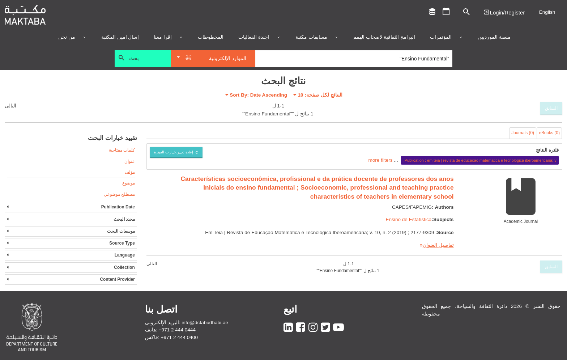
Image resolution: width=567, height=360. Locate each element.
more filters (380, 160)
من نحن (66, 37)
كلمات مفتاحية (122, 150)
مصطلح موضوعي (119, 194)
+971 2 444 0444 (177, 330)
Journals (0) (522, 132)
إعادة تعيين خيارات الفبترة (173, 152)
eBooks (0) (549, 132)
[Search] (353, 58)
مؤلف (130, 172)
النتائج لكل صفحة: (320, 95)
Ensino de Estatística (408, 219)
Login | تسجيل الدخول (504, 12)
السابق (551, 108)
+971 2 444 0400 (179, 337)
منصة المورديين (494, 37)
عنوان (129, 161)
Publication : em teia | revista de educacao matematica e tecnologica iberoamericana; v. (480, 160)
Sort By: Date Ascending (258, 95)
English (547, 12)
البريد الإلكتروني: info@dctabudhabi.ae (186, 322)
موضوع (128, 183)
